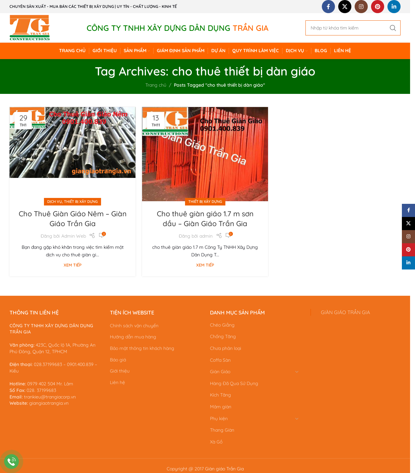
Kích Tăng (220, 395)
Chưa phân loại (225, 348)
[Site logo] (30, 28)
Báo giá (118, 360)
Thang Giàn (222, 430)
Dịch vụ (54, 201)
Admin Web (73, 236)
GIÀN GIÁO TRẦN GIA (345, 312)
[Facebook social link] (328, 6)
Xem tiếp (73, 265)
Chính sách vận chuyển (134, 326)
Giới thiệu (120, 371)
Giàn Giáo (220, 372)
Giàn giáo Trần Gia (224, 469)
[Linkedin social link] (394, 6)
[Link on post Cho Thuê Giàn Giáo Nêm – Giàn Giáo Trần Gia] (72, 154)
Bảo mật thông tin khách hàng (142, 348)
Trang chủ (155, 85)
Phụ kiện (219, 418)
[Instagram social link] (361, 6)
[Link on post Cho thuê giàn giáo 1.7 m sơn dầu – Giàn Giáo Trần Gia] (205, 154)
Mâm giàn (220, 407)
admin (206, 236)
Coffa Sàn (220, 360)
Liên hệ (117, 382)
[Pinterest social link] (377, 6)
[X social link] (344, 6)
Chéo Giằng (222, 325)
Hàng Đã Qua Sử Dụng (234, 383)
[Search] (353, 27)
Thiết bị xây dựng (81, 201)
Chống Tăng (223, 336)
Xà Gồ (216, 442)
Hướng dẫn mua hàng (133, 337)
